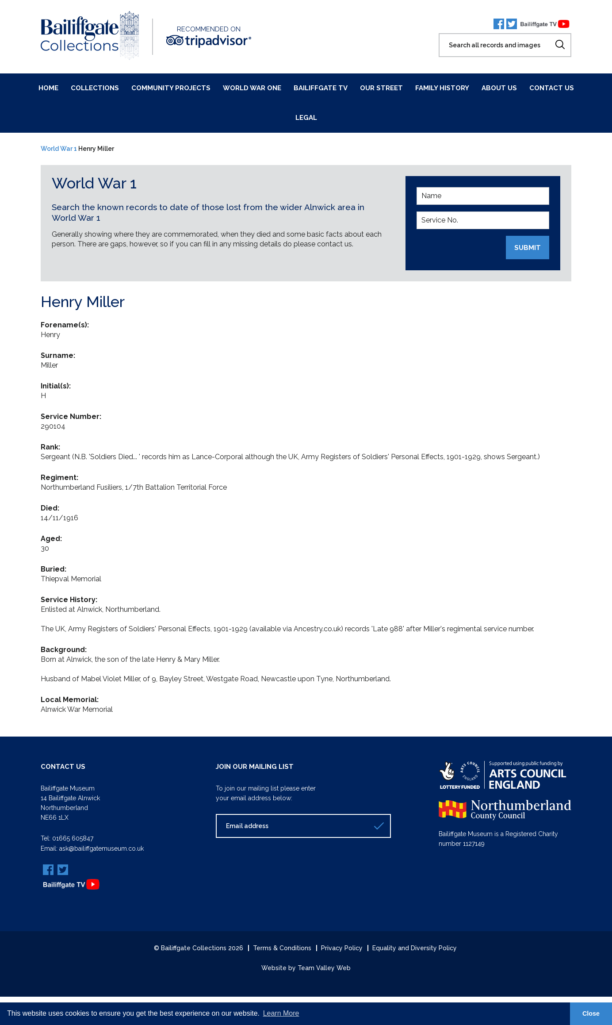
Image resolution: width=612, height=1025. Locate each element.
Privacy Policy (342, 947)
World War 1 (59, 148)
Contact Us (551, 88)
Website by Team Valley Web (306, 967)
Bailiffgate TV (321, 88)
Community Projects (170, 88)
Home (48, 88)
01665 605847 (72, 838)
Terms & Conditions (282, 947)
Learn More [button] (281, 1013)
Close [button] (591, 1013)
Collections (95, 88)
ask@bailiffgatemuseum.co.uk (101, 848)
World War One (252, 88)
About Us (499, 88)
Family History (442, 88)
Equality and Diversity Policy (414, 947)
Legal (306, 118)
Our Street (381, 88)
